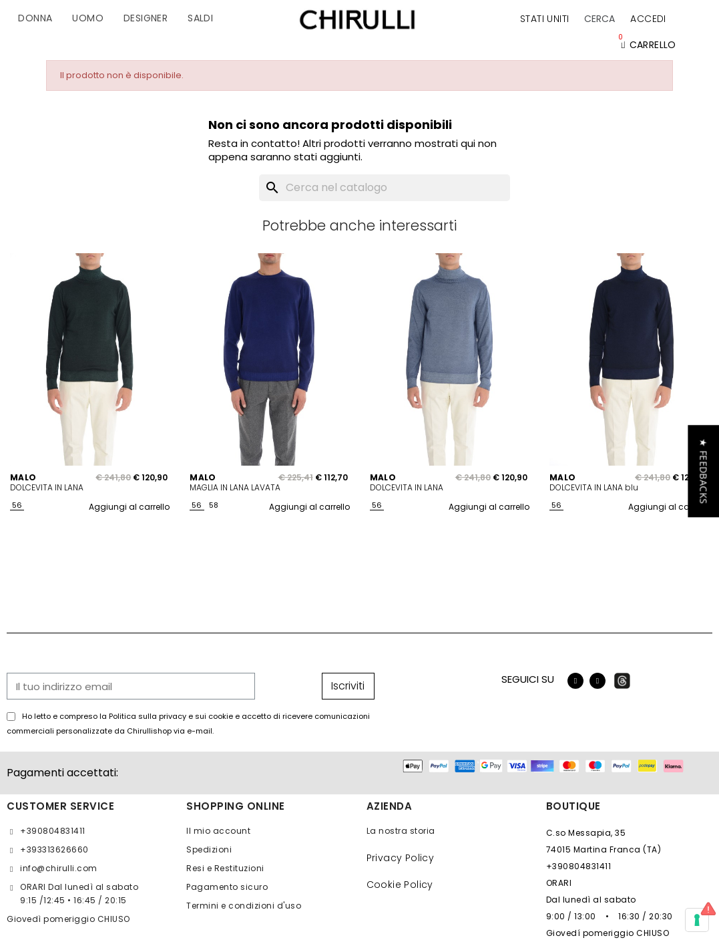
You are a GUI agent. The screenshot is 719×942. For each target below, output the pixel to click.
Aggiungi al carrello (129, 507)
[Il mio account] (648, 18)
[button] (599, 18)
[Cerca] (384, 187)
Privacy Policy (401, 858)
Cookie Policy (400, 884)
